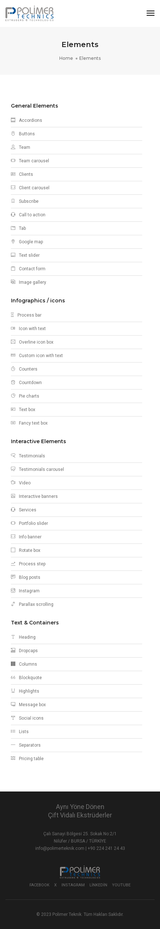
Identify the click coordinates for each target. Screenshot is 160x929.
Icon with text (28, 328)
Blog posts (25, 577)
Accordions (26, 120)
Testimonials (28, 455)
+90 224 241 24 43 (106, 848)
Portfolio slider (29, 523)
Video (21, 482)
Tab (18, 228)
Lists (20, 731)
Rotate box (25, 550)
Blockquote (26, 677)
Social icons (27, 718)
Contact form (28, 268)
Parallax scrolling (32, 604)
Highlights (25, 691)
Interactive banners (34, 496)
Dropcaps (24, 650)
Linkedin (98, 885)
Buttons (23, 133)
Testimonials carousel (37, 469)
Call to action (28, 214)
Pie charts (25, 396)
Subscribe (25, 201)
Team (20, 147)
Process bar (26, 315)
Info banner (26, 536)
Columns (24, 664)
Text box (23, 409)
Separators (26, 745)
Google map (27, 241)
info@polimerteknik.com (60, 848)
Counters (24, 369)
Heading (23, 637)
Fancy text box (29, 423)
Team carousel (30, 160)
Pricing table (27, 758)
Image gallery (28, 282)
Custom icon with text (37, 355)
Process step (28, 563)
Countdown (26, 382)
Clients (22, 174)
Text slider (25, 255)
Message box (28, 704)
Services (23, 509)
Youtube (121, 885)
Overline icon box (32, 342)
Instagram (25, 590)
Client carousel (30, 187)
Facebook (39, 885)
